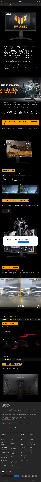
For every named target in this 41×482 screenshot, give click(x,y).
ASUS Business (22, 436)
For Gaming (3, 443)
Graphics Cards (13, 444)
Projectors (2, 462)
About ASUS (32, 435)
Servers (12, 464)
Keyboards (3, 453)
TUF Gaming (18, 431)
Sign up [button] (16, 475)
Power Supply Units (14, 447)
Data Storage (13, 452)
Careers (31, 448)
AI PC (21, 438)
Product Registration (23, 448)
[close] (36, 237)
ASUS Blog (22, 435)
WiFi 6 (12, 457)
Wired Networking (13, 462)
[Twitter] (33, 475)
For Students (3, 441)
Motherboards (13, 442)
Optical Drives (13, 450)
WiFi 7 (12, 455)
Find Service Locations (24, 459)
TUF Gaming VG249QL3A (6, 4)
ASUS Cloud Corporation (34, 444)
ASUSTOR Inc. (32, 443)
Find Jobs (31, 446)
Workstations (13, 438)
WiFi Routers (13, 458)
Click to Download (7, 330)
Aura (21, 441)
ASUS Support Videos (23, 454)
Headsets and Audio (4, 456)
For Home (2, 436)
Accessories (3, 444)
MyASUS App (22, 456)
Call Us (21, 451)
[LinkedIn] (36, 475)
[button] (1, 1)
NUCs (11, 435)
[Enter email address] (7, 475)
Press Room (32, 441)
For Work (2, 438)
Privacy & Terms (22, 446)
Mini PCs (12, 436)
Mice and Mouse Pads (4, 454)
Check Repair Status (23, 457)
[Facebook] (29, 475)
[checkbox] (33, 42)
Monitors (2, 461)
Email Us (21, 449)
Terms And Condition (23, 444)
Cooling (12, 445)
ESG (31, 451)
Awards (31, 438)
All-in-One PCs (3, 464)
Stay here (14, 242)
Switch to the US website (24, 242)
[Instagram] (22, 475)
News (31, 436)
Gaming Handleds (4, 448)
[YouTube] (26, 475)
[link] (20, 1)
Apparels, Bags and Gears (5, 451)
